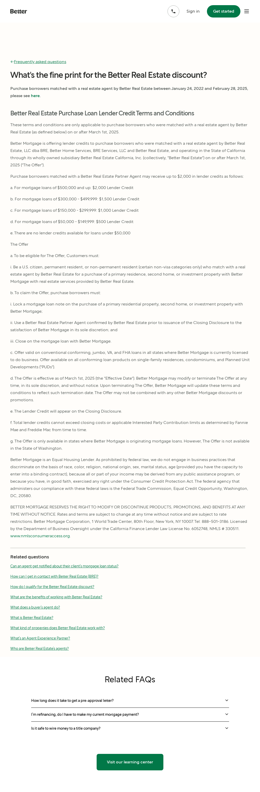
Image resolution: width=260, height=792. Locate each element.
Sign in (193, 11)
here (35, 95)
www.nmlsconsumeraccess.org (40, 536)
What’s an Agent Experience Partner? (40, 638)
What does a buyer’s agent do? (35, 607)
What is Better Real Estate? (31, 618)
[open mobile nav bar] (247, 11)
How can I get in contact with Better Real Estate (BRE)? (54, 576)
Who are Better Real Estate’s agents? (39, 648)
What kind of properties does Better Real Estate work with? (57, 628)
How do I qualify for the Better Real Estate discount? (52, 587)
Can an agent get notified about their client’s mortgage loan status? (64, 566)
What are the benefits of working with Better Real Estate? (56, 597)
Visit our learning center (130, 762)
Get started (223, 11)
